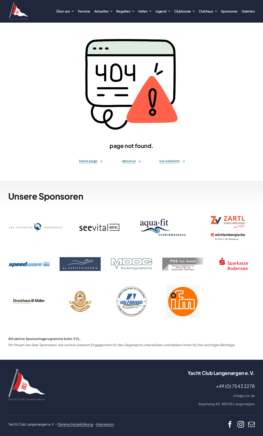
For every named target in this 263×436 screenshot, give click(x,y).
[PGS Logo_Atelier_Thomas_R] (182, 259)
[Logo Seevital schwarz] (99, 225)
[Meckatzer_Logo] (80, 287)
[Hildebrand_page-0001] (131, 286)
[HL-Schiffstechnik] (80, 259)
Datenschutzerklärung (75, 424)
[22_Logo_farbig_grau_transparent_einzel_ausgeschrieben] (19, 4)
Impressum (105, 424)
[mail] (251, 424)
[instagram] (241, 424)
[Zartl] (227, 213)
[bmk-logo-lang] (35, 224)
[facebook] (230, 424)
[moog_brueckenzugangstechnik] (131, 260)
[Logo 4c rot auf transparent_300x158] (234, 257)
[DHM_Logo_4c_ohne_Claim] (29, 300)
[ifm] (182, 286)
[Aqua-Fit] (163, 219)
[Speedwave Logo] (29, 262)
